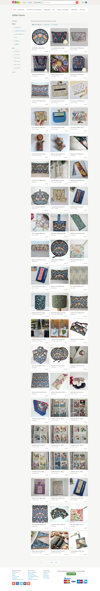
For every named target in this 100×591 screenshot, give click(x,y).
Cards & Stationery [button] (63, 9)
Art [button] (53, 9)
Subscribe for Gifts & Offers (17, 579)
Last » (56, 562)
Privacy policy (46, 575)
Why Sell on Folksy (32, 575)
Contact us (45, 573)
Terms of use (46, 576)
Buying (14, 578)
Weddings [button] (74, 9)
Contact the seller (15, 576)
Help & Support (31, 573)
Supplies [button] (82, 9)
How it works (14, 572)
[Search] (77, 2)
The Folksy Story (46, 572)
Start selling (38, 2)
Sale (14, 9)
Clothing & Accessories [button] (33, 9)
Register (30, 2)
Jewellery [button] (20, 9)
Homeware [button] (47, 9)
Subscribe (71, 574)
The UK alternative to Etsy (33, 576)
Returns (13, 575)
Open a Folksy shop (32, 572)
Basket (84, 2)
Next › (51, 562)
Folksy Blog (30, 578)
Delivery (13, 573)
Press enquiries (46, 578)
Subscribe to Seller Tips (33, 579)
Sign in (24, 2)
